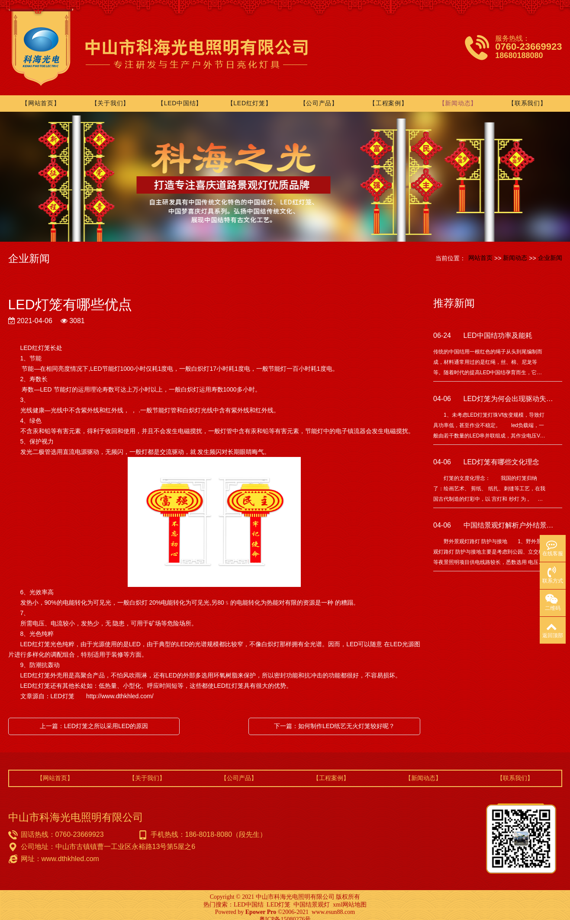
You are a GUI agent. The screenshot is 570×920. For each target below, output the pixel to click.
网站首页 (480, 250)
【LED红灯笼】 (250, 96)
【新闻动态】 (458, 96)
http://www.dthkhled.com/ (119, 689)
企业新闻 (550, 250)
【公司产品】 (319, 96)
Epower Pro (260, 905)
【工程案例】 (389, 96)
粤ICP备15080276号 (285, 913)
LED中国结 (249, 898)
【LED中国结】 (181, 96)
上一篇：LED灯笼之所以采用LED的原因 (94, 719)
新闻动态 (515, 250)
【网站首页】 (42, 96)
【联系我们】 (527, 96)
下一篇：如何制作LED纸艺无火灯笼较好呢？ (334, 719)
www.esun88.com (333, 905)
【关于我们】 (112, 96)
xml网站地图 (350, 898)
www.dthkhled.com (70, 852)
